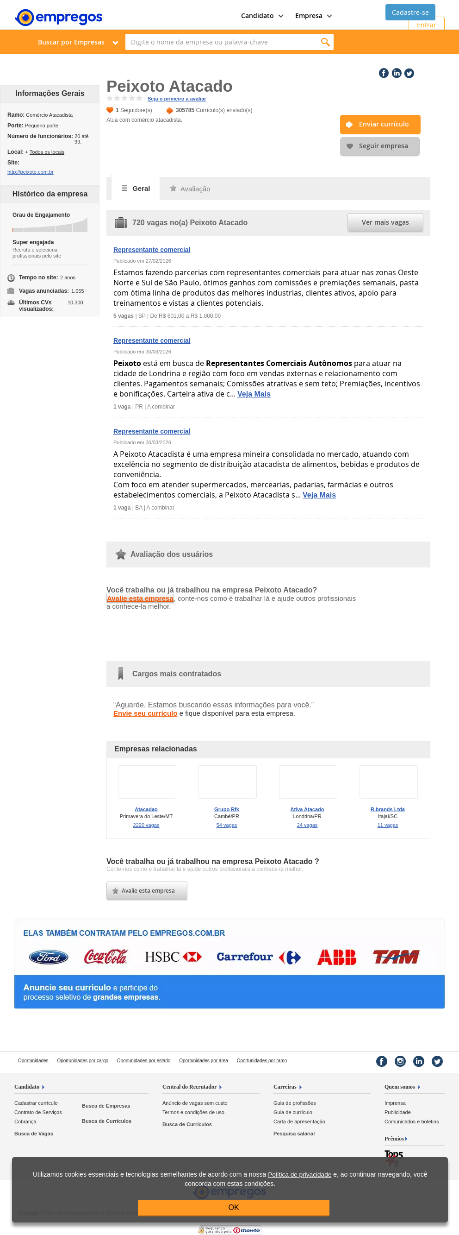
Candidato (26, 1087)
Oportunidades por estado (144, 1060)
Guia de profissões (294, 1103)
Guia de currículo (292, 1112)
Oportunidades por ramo (262, 1060)
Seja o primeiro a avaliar (177, 98)
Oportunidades (33, 1060)
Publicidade (398, 1112)
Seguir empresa (383, 145)
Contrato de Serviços (38, 1112)
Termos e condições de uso (193, 1112)
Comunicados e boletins (412, 1121)
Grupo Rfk (226, 809)
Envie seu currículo (145, 713)
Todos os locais (47, 152)
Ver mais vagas (385, 222)
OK (234, 1207)
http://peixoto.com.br (30, 172)
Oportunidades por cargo (82, 1060)
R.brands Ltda (388, 809)
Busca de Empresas (106, 1106)
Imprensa (395, 1103)
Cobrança (25, 1121)
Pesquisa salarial (294, 1133)
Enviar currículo (384, 124)
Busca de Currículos (106, 1121)
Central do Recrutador (189, 1087)
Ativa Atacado (307, 809)
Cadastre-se (410, 12)
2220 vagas (146, 825)
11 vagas (388, 825)
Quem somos (400, 1087)
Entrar (426, 24)
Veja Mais (254, 394)
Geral (135, 188)
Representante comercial (152, 249)
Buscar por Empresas (71, 42)
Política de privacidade (299, 1174)
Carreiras (285, 1087)
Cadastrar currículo (36, 1103)
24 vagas (307, 825)
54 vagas (227, 825)
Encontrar (325, 42)
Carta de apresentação (299, 1121)
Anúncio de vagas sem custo (195, 1103)
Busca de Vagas (33, 1133)
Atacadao (146, 809)
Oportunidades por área (203, 1060)
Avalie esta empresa (140, 598)
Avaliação (190, 189)
